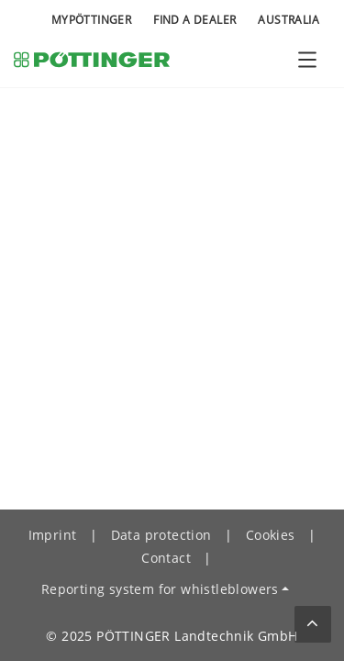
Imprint (52, 534)
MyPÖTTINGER (91, 20)
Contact (166, 557)
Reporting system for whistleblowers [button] (160, 589)
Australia (288, 20)
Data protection (161, 534)
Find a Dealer (194, 20)
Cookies (270, 534)
